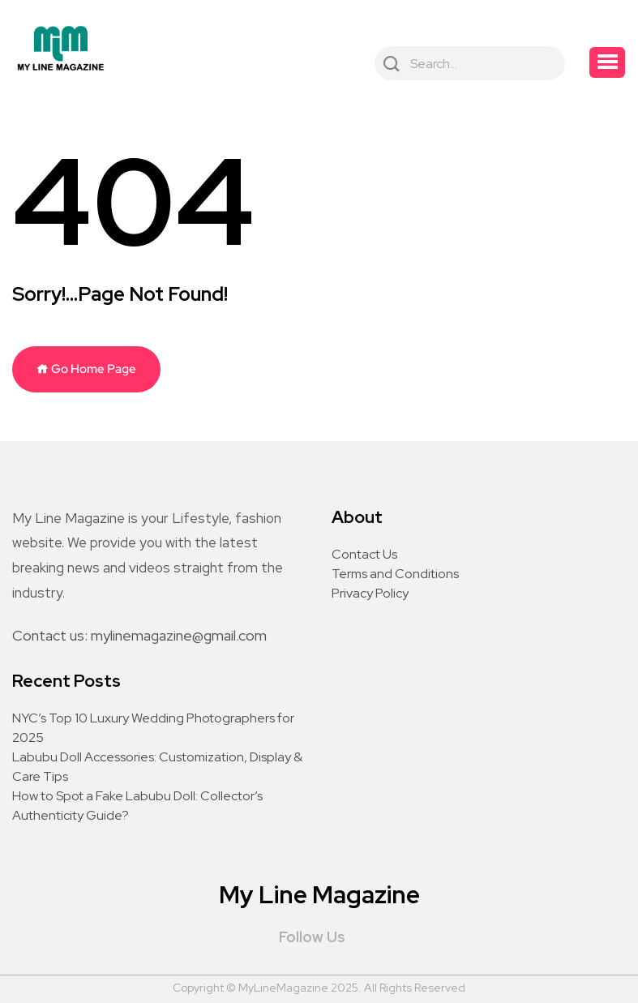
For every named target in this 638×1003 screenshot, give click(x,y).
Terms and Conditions (395, 573)
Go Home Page (86, 369)
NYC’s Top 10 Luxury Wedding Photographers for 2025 (153, 727)
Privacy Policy (370, 593)
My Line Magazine (319, 894)
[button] (607, 62)
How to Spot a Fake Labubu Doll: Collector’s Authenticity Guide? (137, 805)
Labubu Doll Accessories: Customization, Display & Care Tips (157, 766)
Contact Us (364, 554)
